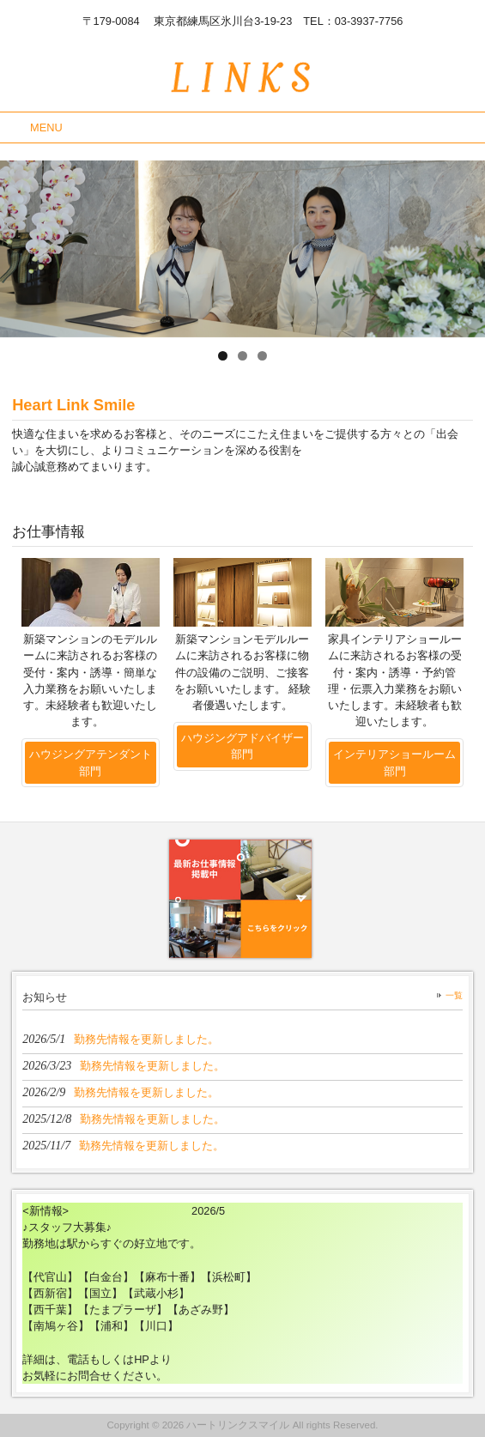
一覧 (454, 995)
